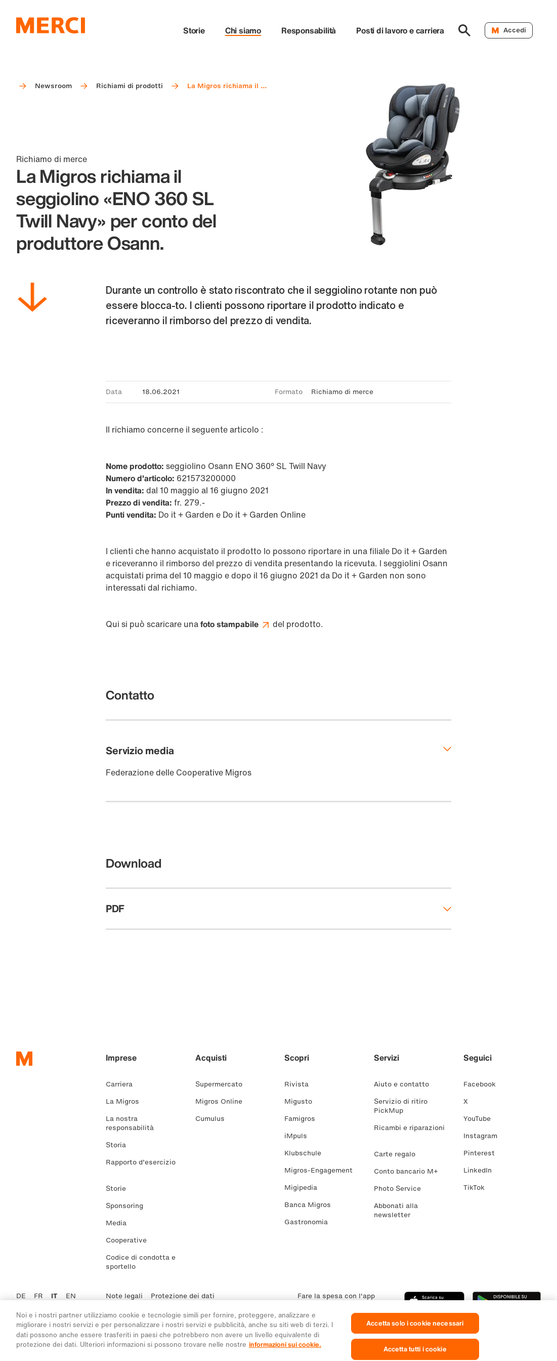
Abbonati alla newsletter (396, 1210)
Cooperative (130, 1240)
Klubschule (306, 1153)
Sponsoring (128, 1205)
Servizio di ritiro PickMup (400, 1106)
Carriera (123, 1084)
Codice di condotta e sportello (141, 1262)
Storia (120, 1145)
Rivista (300, 1084)
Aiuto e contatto (405, 1084)
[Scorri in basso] (32, 299)
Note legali (124, 1296)
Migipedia (304, 1187)
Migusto (302, 1101)
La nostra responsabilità (134, 1123)
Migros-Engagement (322, 1170)
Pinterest (483, 1153)
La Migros (126, 1101)
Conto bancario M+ (410, 1171)
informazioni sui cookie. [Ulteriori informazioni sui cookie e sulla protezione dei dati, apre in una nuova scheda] (285, 1352)
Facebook (483, 1084)
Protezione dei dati (183, 1296)
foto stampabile (235, 624)
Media (120, 1223)
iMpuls (299, 1136)
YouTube (481, 1118)
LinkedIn (481, 1170)
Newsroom (53, 86)
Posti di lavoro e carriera (400, 30)
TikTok (478, 1187)
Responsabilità (308, 30)
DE (21, 1296)
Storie (194, 30)
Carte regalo (398, 1154)
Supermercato (222, 1084)
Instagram (484, 1136)
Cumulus (214, 1118)
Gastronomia (310, 1222)
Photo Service (401, 1188)
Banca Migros (311, 1204)
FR (38, 1296)
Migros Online (222, 1101)
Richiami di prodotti (129, 86)
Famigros (303, 1118)
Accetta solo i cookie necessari (414, 1331)
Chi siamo (243, 30)
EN (71, 1296)
